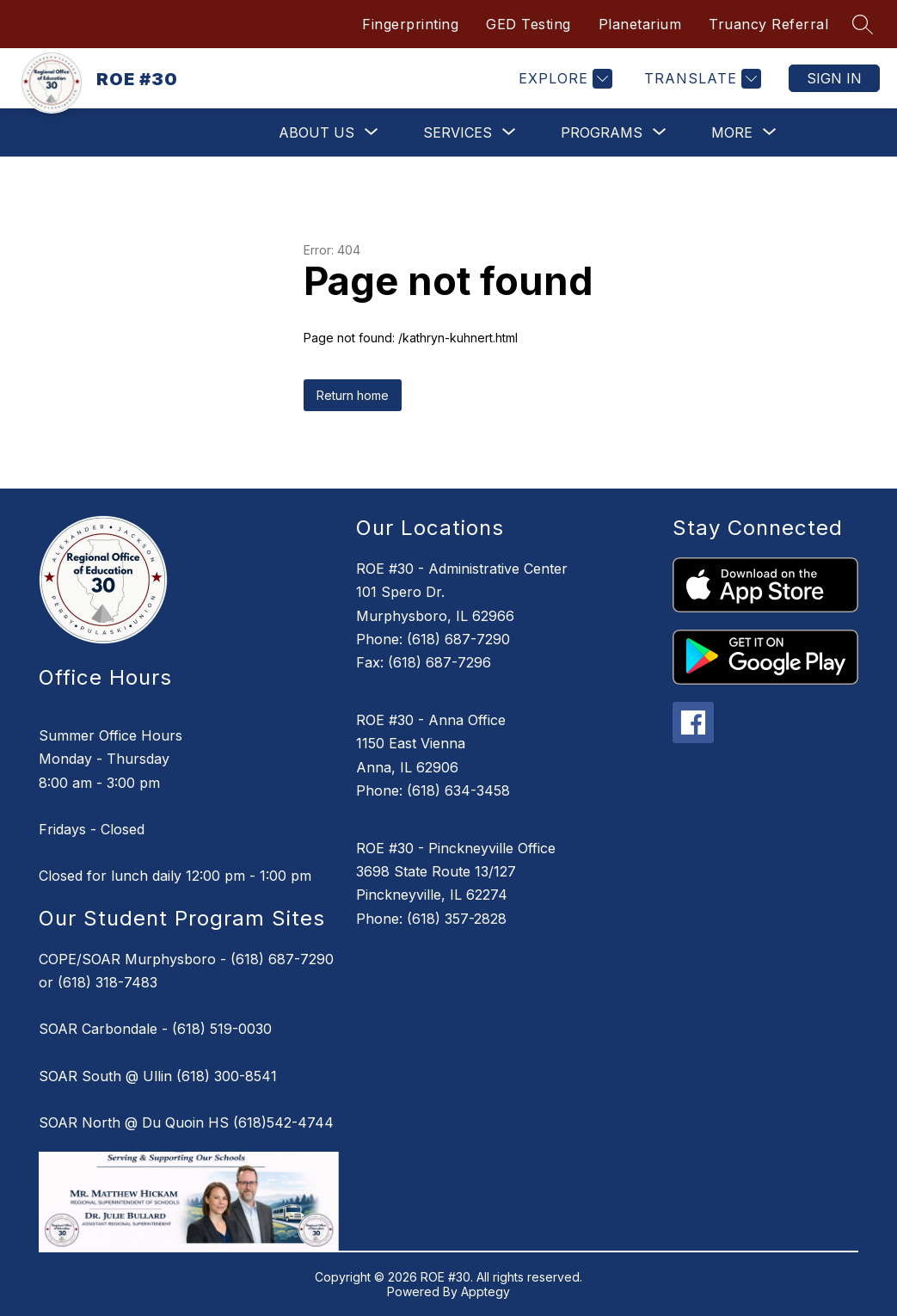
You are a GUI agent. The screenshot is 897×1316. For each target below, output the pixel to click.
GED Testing (528, 24)
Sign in (834, 78)
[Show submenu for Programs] (601, 132)
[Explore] (563, 78)
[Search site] (862, 24)
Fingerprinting (410, 24)
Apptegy (485, 1291)
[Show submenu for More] (732, 132)
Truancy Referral (768, 24)
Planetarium (640, 24)
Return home (352, 395)
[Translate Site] (700, 78)
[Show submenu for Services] (457, 132)
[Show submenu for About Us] (316, 132)
